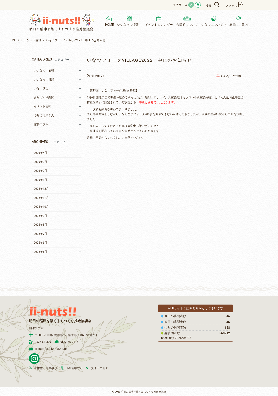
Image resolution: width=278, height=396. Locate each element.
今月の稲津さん (44, 115)
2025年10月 (41, 206)
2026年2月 (40, 170)
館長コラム (41, 124)
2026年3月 (40, 162)
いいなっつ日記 (44, 79)
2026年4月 (40, 152)
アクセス (231, 6)
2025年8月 (40, 224)
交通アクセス (99, 368)
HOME (12, 40)
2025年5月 (40, 251)
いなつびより (42, 88)
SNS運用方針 (74, 368)
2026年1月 (40, 180)
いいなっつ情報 (31, 40)
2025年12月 (41, 188)
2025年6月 (40, 242)
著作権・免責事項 (45, 368)
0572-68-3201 (44, 342)
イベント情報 (42, 106)
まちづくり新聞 (44, 97)
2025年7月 (40, 234)
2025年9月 (40, 216)
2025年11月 (41, 198)
